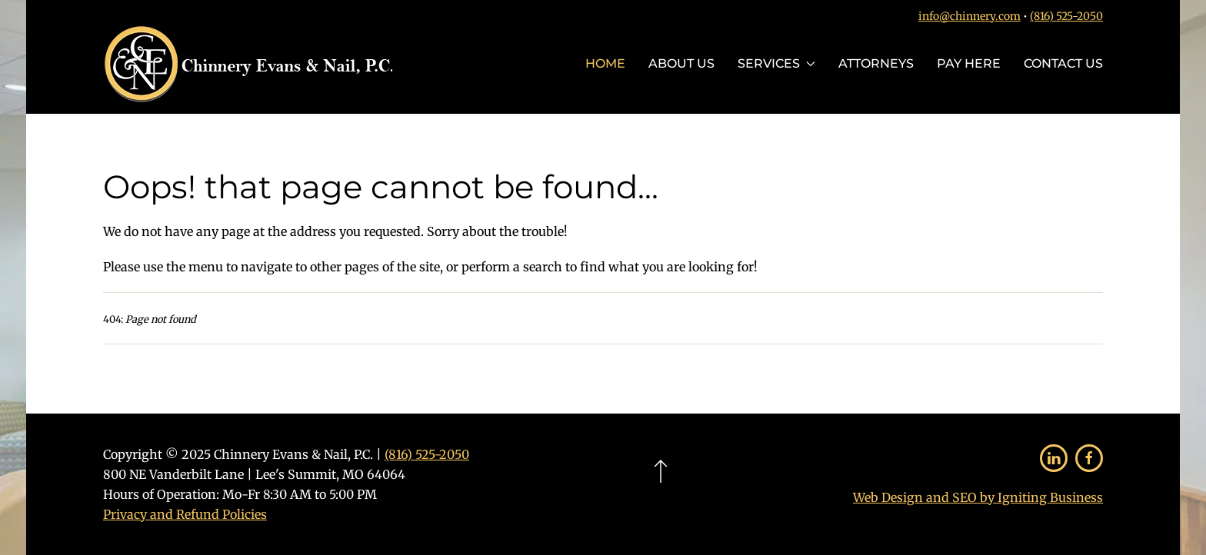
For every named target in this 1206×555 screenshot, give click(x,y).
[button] (661, 471)
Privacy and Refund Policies (185, 514)
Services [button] (776, 63)
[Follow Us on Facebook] (1089, 458)
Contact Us (1063, 63)
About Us (681, 63)
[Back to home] (247, 63)
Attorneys (876, 63)
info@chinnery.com (969, 16)
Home (605, 63)
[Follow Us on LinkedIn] (1054, 458)
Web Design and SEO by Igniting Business (978, 497)
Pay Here (969, 63)
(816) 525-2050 (1066, 16)
